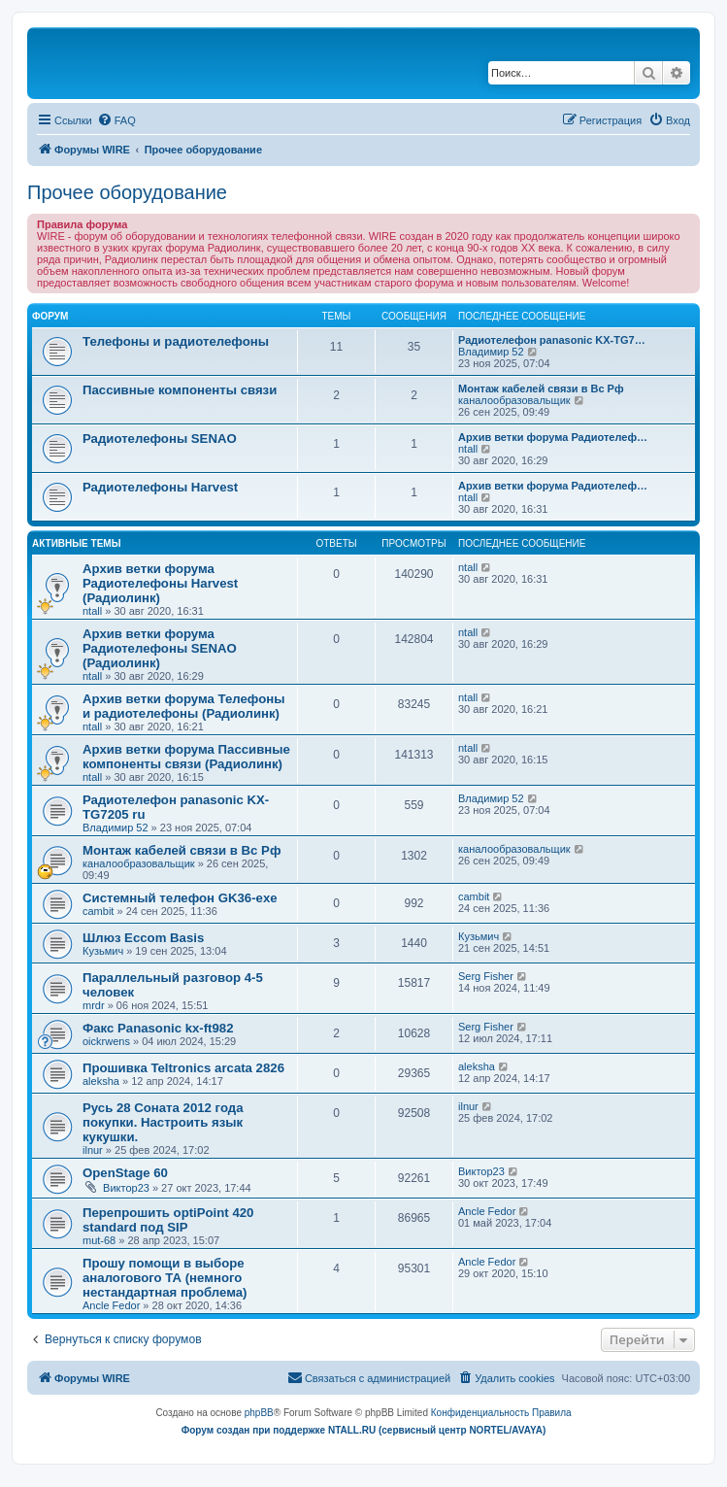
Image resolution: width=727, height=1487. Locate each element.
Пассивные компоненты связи (180, 390)
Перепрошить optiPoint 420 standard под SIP (168, 1219)
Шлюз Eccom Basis (143, 937)
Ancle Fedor (486, 1211)
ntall (468, 449)
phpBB (259, 1412)
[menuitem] (116, 120)
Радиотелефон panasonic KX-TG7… (551, 340)
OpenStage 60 (125, 1173)
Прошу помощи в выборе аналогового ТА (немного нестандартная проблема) (165, 1278)
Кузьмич (103, 951)
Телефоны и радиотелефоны (176, 341)
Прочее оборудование (127, 192)
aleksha (101, 1081)
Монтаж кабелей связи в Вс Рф (541, 388)
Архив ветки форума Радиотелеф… (552, 437)
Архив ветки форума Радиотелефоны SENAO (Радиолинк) (160, 648)
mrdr (94, 1005)
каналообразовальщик (514, 400)
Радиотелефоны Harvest (160, 487)
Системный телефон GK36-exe (180, 898)
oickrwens (106, 1041)
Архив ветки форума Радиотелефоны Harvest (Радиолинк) (160, 583)
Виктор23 (126, 1188)
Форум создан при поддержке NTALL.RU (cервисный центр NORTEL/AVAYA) (364, 1430)
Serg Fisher (485, 976)
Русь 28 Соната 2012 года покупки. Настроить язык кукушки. (163, 1122)
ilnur (93, 1150)
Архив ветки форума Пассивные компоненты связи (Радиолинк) (186, 756)
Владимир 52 (491, 351)
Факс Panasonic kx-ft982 (158, 1028)
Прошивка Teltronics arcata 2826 (183, 1068)
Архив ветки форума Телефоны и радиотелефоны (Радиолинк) (184, 706)
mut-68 (99, 1240)
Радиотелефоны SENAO (160, 438)
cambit (98, 911)
